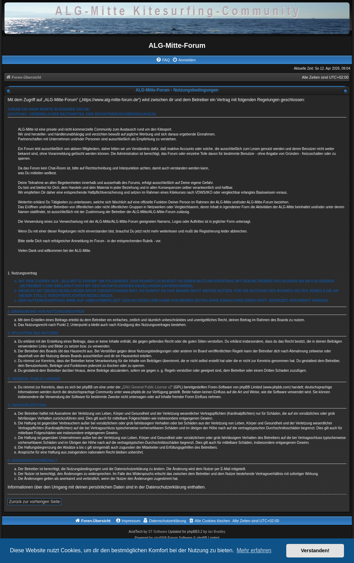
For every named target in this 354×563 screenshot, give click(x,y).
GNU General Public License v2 (147, 387)
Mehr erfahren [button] (253, 550)
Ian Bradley (216, 532)
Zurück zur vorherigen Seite (34, 501)
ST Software (157, 532)
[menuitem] (163, 60)
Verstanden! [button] (315, 550)
